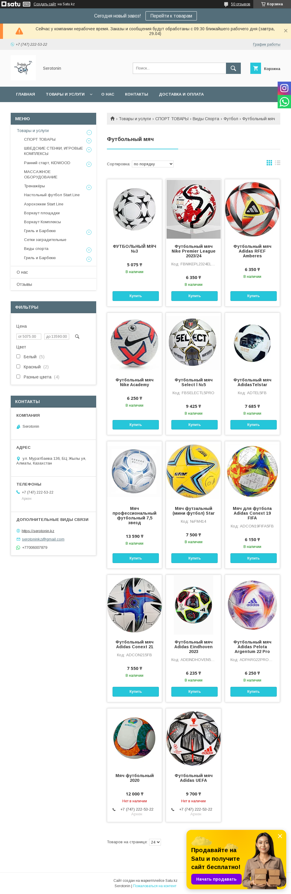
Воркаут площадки (42, 213)
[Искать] (233, 68)
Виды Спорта (206, 118)
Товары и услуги (65, 94)
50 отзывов (240, 4)
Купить (135, 296)
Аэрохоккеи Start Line (43, 204)
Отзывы (24, 284)
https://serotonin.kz (38, 530)
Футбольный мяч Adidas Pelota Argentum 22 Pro (252, 647)
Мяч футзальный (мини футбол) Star (194, 511)
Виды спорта (36, 248)
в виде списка (277, 164)
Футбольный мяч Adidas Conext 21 (135, 644)
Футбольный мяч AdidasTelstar (252, 382)
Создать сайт (45, 4)
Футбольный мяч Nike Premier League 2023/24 (194, 251)
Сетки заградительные (45, 239)
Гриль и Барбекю (40, 231)
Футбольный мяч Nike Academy (135, 382)
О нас (107, 94)
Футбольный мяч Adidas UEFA (194, 778)
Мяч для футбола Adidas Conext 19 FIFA (252, 513)
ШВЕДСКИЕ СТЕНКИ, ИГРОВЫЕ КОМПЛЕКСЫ (53, 151)
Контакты (136, 94)
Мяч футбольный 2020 (135, 778)
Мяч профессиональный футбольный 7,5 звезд (134, 515)
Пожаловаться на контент (154, 886)
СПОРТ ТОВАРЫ (172, 118)
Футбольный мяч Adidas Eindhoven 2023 (193, 647)
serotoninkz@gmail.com (43, 539)
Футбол (231, 118)
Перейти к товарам (171, 15)
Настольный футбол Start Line (52, 195)
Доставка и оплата (181, 94)
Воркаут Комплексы (42, 222)
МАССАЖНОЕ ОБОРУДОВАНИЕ (40, 174)
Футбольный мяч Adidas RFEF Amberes (252, 251)
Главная (25, 94)
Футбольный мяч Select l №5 (194, 382)
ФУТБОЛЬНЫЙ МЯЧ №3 (134, 248)
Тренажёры (34, 186)
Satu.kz (171, 881)
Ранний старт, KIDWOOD (47, 163)
